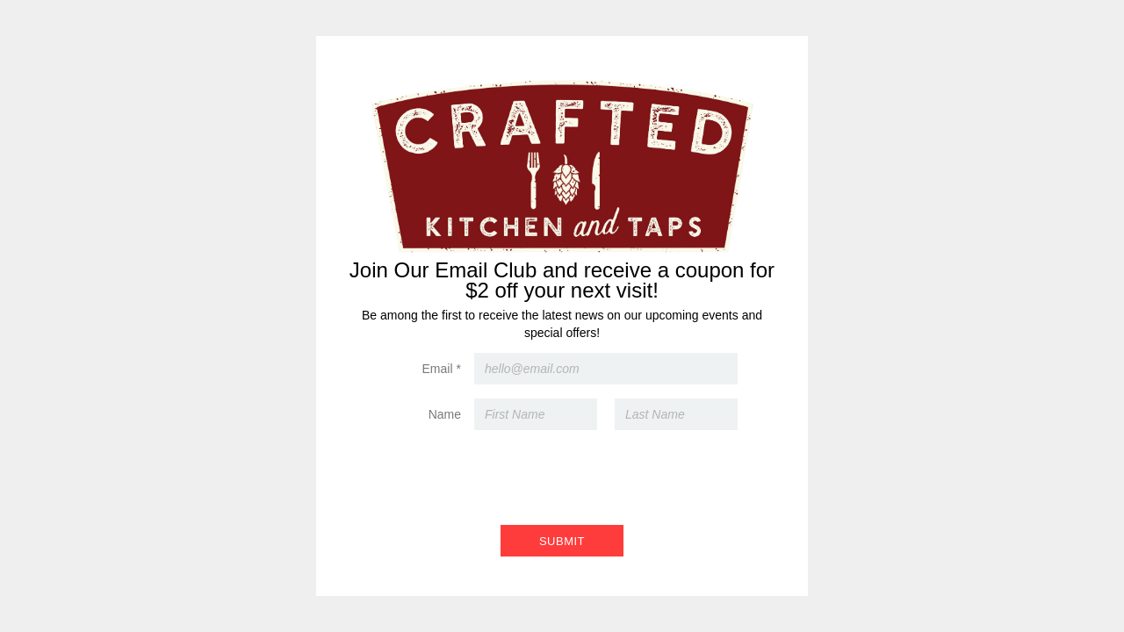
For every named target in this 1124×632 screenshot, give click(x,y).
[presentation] (562, 473)
